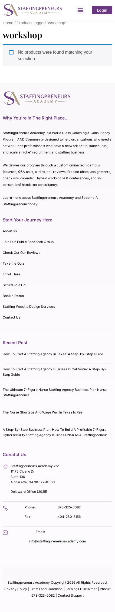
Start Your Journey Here (27, 220)
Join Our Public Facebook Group (28, 242)
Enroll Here (11, 274)
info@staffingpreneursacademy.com (57, 541)
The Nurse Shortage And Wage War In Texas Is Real (43, 412)
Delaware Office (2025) (29, 492)
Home (8, 23)
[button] (80, 10)
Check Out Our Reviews (21, 253)
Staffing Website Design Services (29, 307)
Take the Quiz (13, 263)
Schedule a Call (15, 285)
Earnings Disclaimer (81, 589)
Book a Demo (13, 296)
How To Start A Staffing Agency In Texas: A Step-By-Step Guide (53, 354)
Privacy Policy (15, 589)
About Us (10, 231)
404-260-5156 (69, 517)
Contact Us (11, 317)
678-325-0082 (69, 507)
